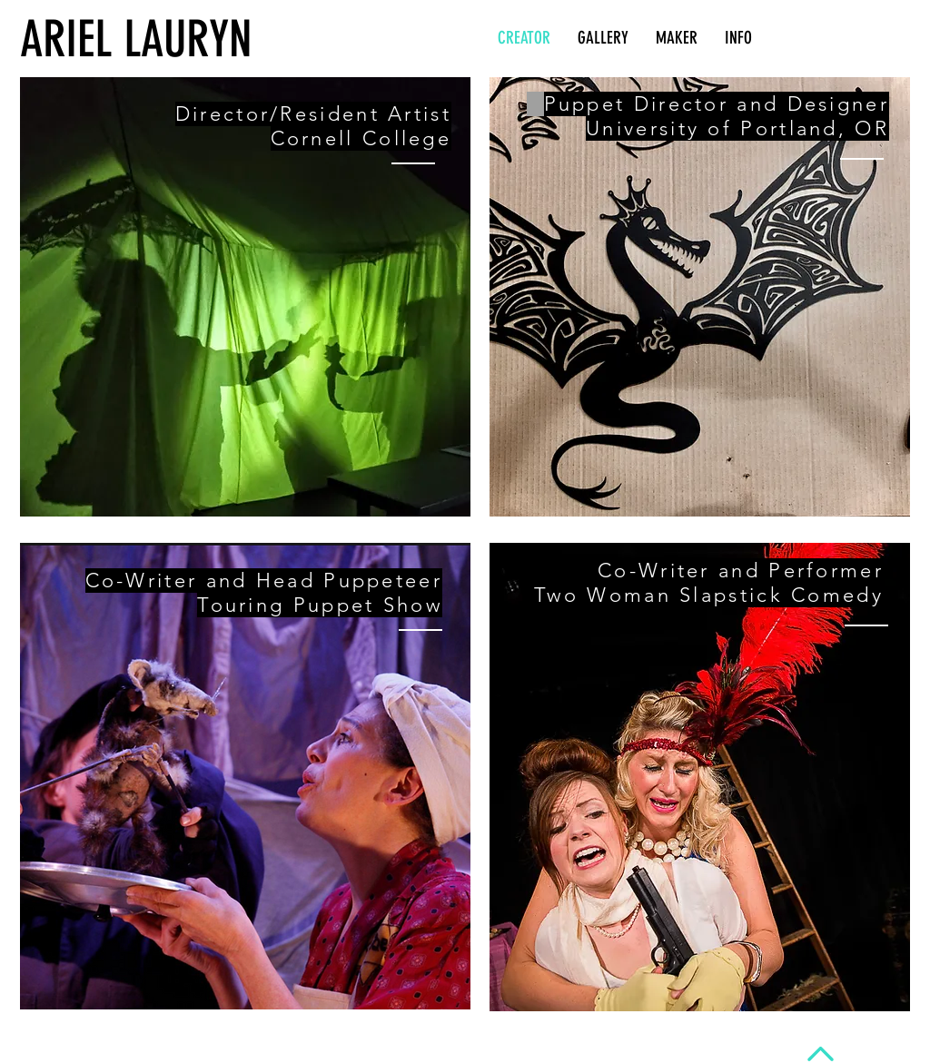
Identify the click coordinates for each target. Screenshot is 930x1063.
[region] (245, 297)
